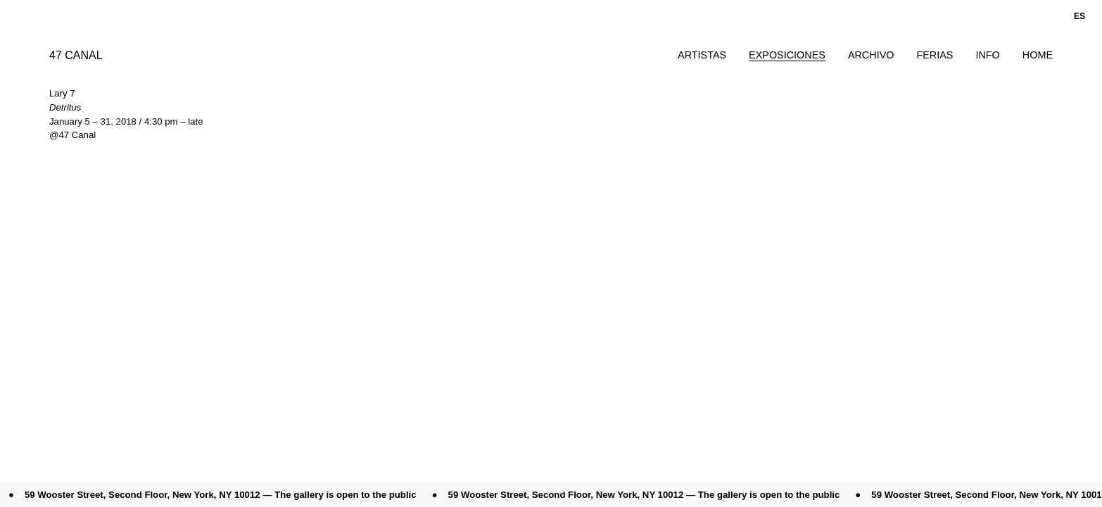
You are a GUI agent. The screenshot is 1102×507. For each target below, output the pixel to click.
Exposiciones (787, 55)
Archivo (871, 55)
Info (987, 55)
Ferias (934, 55)
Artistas (702, 55)
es (1079, 16)
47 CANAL (76, 55)
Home (1037, 55)
